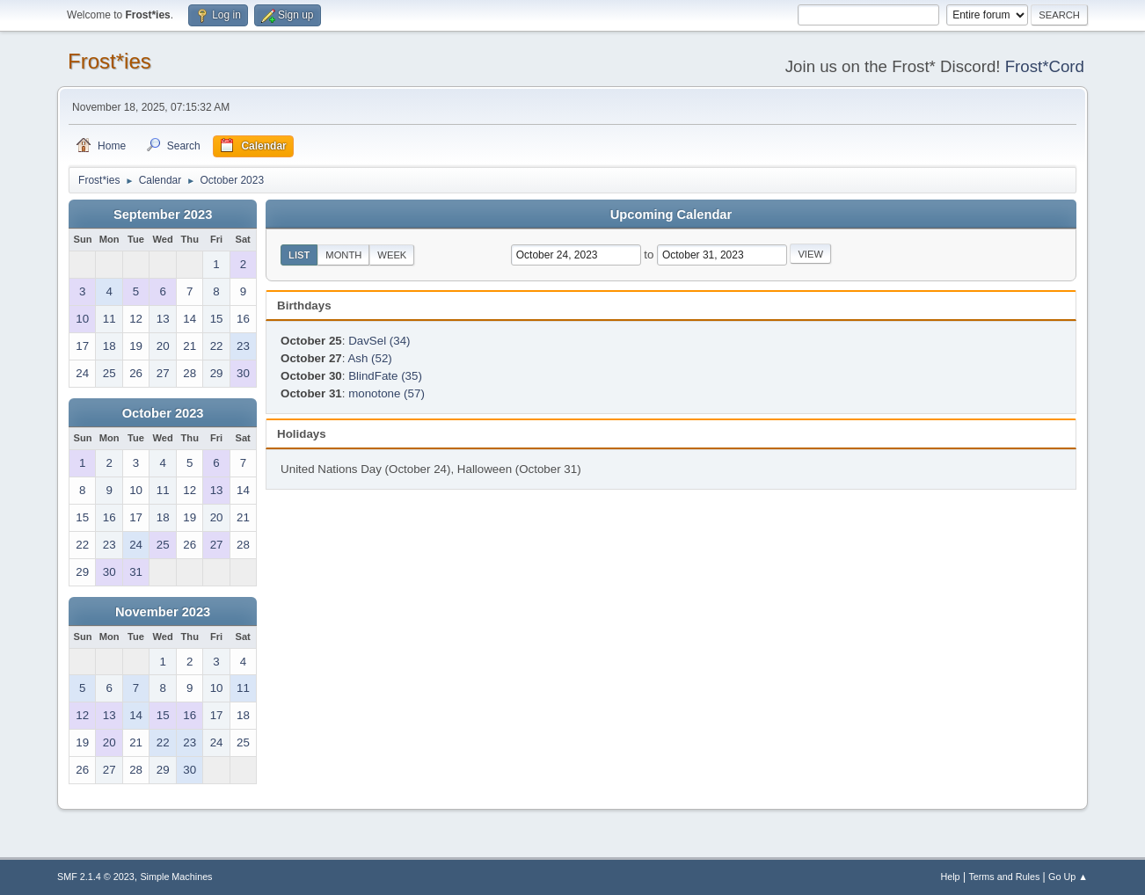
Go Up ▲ (1068, 876)
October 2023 (163, 413)
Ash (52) (369, 358)
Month (343, 255)
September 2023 (162, 214)
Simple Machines (176, 876)
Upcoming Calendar (671, 214)
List (299, 255)
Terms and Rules (1003, 876)
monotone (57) (386, 393)
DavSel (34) (379, 340)
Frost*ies (109, 61)
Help (949, 876)
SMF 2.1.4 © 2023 (96, 876)
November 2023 (162, 612)
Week (391, 255)
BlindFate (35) (385, 375)
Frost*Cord (1044, 66)
